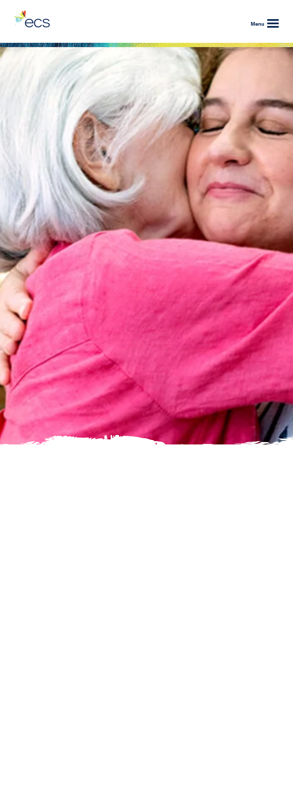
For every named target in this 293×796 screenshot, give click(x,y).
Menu (257, 23)
